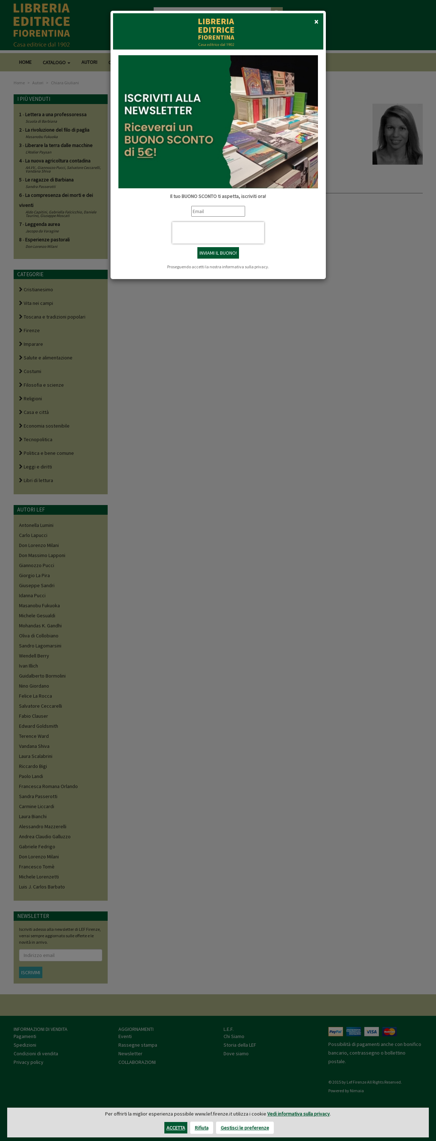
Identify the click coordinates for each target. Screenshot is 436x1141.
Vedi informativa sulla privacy (298, 1114)
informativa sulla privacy (245, 266)
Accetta (176, 1128)
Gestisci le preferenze (245, 1128)
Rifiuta (201, 1128)
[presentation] (218, 233)
